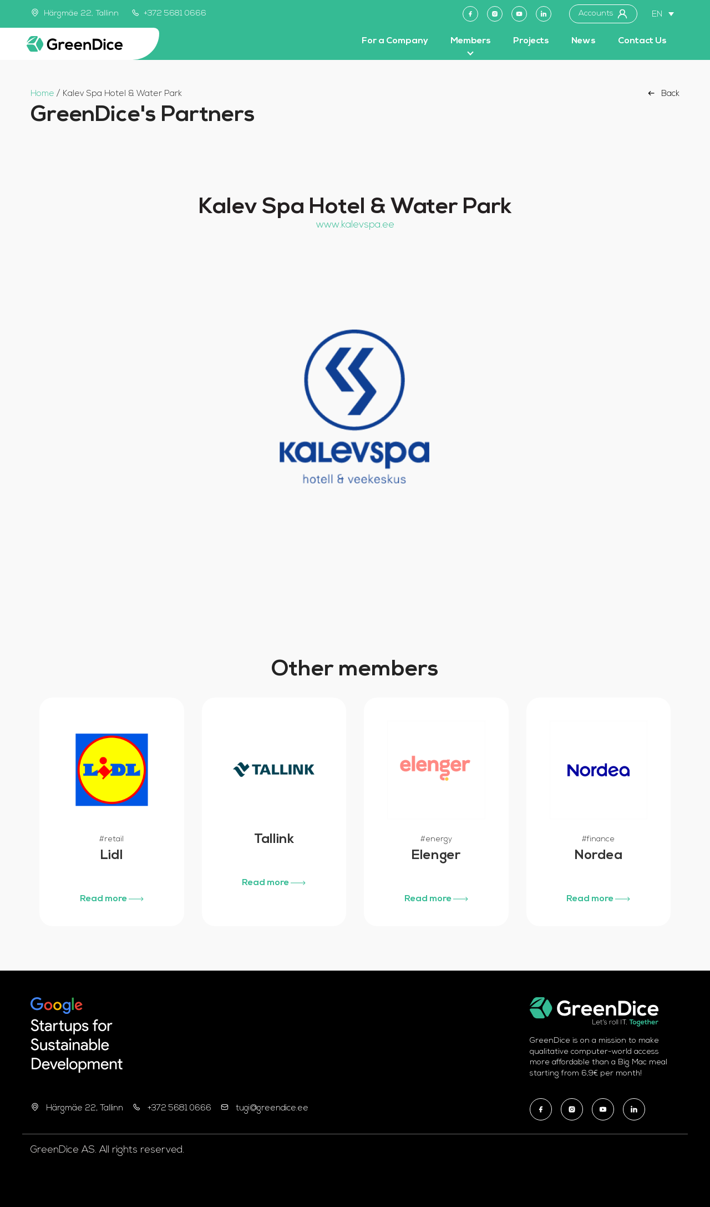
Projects (531, 41)
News (583, 41)
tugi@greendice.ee (272, 1108)
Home (42, 94)
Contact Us (642, 41)
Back (662, 93)
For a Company (395, 41)
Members (470, 41)
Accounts (603, 13)
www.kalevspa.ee (355, 225)
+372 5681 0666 (169, 13)
